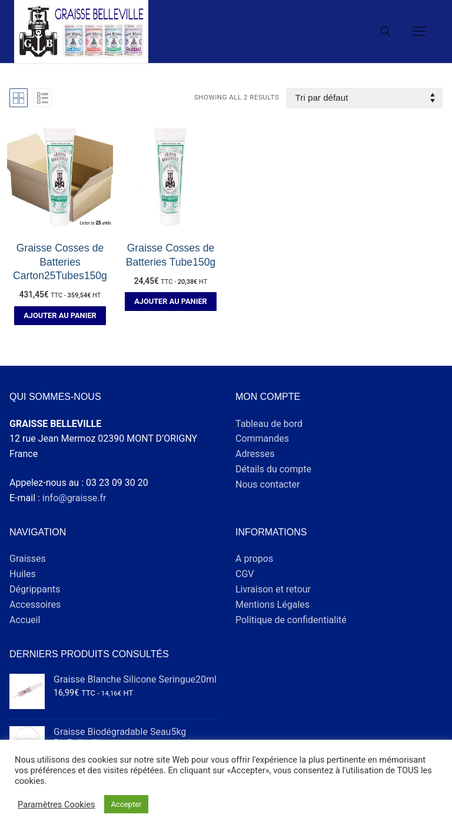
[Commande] (364, 98)
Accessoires (35, 604)
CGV (244, 574)
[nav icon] (419, 31)
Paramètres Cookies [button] (56, 804)
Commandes (262, 438)
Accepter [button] (126, 804)
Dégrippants (34, 589)
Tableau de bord (269, 423)
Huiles (22, 574)
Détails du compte (273, 469)
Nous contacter (267, 484)
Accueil (24, 619)
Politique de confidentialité (291, 619)
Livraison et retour (273, 589)
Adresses (254, 453)
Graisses (27, 558)
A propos (254, 558)
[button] (60, 315)
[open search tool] (385, 31)
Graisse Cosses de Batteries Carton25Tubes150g (60, 262)
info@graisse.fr (74, 498)
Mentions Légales (272, 604)
